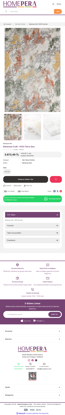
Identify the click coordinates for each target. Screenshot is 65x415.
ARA (57, 11)
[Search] (32, 11)
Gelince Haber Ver (25, 179)
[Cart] (59, 4)
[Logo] (20, 4)
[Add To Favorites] (56, 179)
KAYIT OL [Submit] (54, 314)
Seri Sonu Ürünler (28, 160)
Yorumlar (10, 225)
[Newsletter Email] (32, 314)
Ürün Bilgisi (11, 215)
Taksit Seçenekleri (14, 233)
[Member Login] (53, 4)
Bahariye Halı (27, 163)
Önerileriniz (11, 240)
